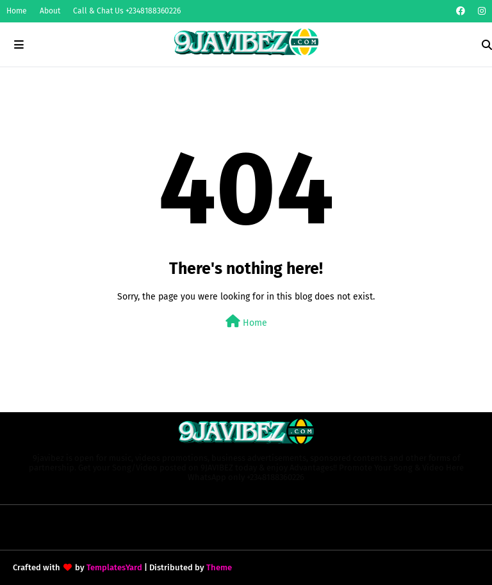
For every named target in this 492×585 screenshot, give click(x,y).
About (50, 10)
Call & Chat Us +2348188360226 (127, 10)
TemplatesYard (114, 567)
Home (16, 10)
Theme (219, 567)
